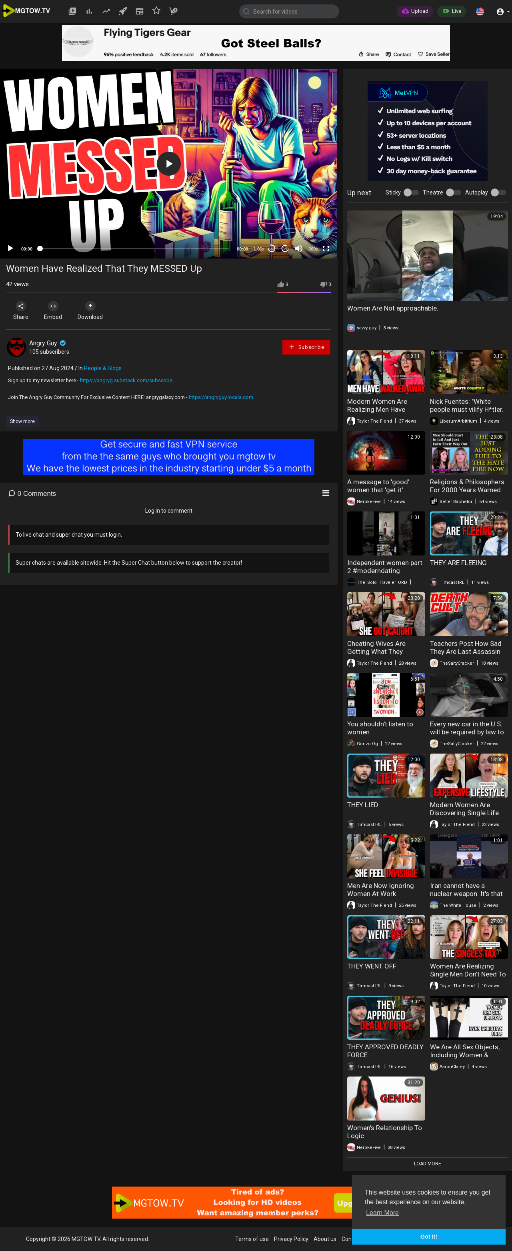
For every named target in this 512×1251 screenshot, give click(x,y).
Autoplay (476, 192)
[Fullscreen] (326, 249)
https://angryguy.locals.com (221, 397)
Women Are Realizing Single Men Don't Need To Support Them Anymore (468, 974)
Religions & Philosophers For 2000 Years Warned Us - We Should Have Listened (467, 494)
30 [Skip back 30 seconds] (272, 249)
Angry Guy (48, 343)
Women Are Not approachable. (392, 308)
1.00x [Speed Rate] (259, 249)
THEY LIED (362, 805)
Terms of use (252, 1239)
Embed (53, 310)
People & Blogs (103, 368)
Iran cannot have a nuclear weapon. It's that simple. (466, 894)
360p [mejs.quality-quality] (313, 249)
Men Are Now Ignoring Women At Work (380, 890)
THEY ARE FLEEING (458, 563)
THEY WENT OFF (371, 966)
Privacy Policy (291, 1239)
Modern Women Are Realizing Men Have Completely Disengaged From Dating (383, 413)
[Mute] (299, 249)
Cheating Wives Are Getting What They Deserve (376, 652)
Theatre (433, 192)
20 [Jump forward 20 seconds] (285, 249)
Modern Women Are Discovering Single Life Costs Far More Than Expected (464, 817)
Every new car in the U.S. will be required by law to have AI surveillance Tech (467, 732)
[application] (168, 164)
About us (325, 1239)
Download (90, 310)
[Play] (10, 249)
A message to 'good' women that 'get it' (378, 486)
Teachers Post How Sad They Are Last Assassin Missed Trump (466, 652)
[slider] (134, 248)
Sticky (393, 192)
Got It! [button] (428, 1236)
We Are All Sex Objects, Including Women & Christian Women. (465, 1055)
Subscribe (306, 346)
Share (20, 310)
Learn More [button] (382, 1212)
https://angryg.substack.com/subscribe (126, 380)
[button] (480, 11)
